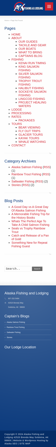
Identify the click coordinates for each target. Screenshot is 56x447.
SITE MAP (24, 443)
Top (50, 153)
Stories (16, 185)
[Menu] (49, 6)
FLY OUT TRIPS (29, 131)
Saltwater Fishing (22, 181)
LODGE (16, 109)
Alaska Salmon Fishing (26, 167)
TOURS (16, 123)
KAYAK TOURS (29, 138)
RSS (47, 167)
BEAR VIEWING (29, 127)
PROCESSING (21, 113)
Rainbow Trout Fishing (26, 174)
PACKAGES (27, 120)
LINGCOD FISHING (32, 98)
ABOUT (16, 38)
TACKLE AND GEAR (32, 45)
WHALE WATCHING (32, 141)
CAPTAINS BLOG (30, 56)
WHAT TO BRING (30, 52)
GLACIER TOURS (31, 134)
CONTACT (18, 145)
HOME (15, 34)
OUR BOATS (27, 48)
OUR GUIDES (28, 41)
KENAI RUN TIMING (32, 63)
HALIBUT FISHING (31, 88)
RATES (16, 116)
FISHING (17, 59)
